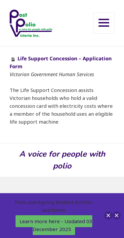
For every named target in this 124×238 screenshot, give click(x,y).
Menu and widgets (104, 33)
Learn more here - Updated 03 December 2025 (56, 225)
